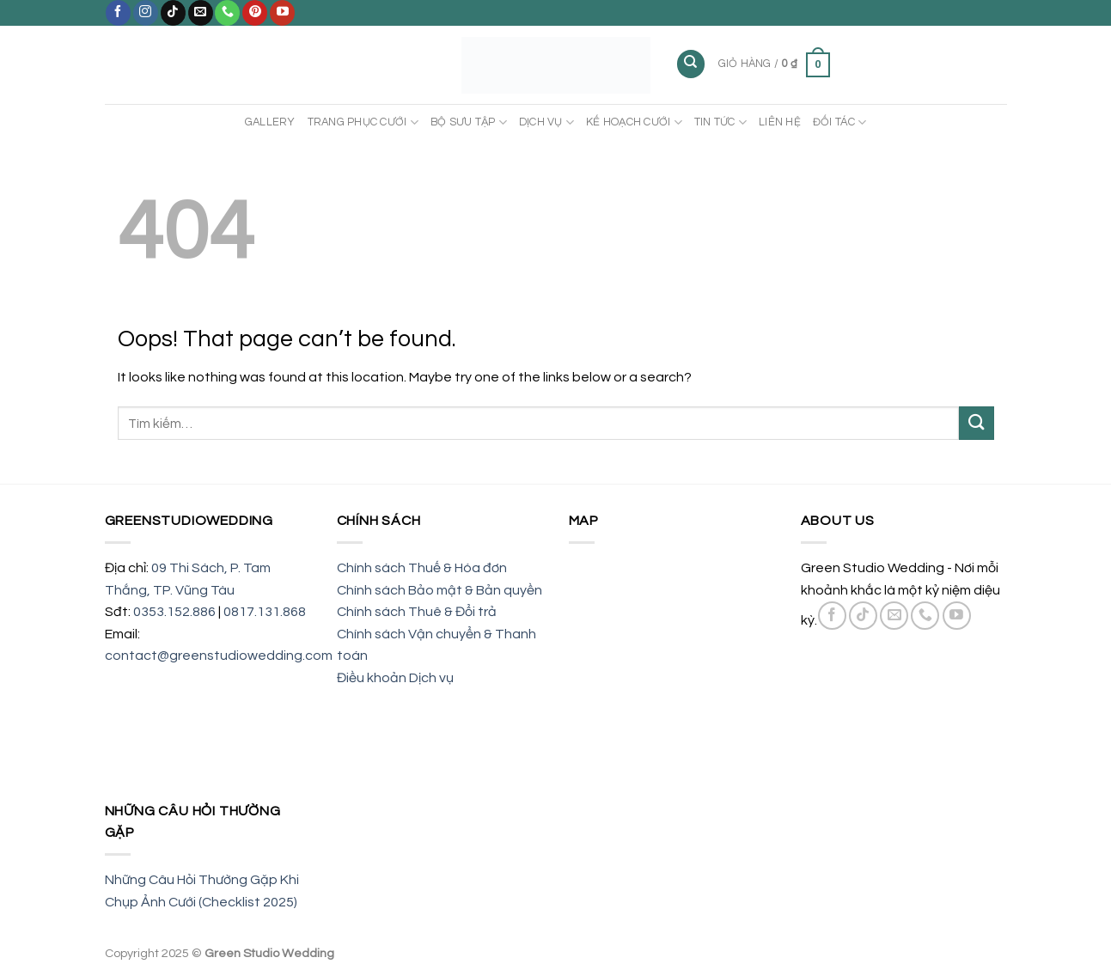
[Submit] (976, 423)
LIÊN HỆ (780, 122)
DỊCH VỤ (546, 122)
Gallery (270, 122)
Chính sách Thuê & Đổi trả (417, 612)
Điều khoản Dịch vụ (395, 678)
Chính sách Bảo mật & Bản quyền (439, 590)
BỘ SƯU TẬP (468, 122)
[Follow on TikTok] (173, 13)
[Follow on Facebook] (118, 13)
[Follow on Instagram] (145, 13)
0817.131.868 (264, 612)
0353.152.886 (174, 612)
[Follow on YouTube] (282, 13)
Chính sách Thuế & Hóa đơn (422, 568)
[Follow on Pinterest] (254, 13)
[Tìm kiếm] (691, 64)
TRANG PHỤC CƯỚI (363, 122)
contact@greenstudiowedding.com (219, 655)
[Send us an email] (200, 13)
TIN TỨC (720, 122)
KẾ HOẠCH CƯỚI (634, 122)
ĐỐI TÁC (839, 122)
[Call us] (227, 13)
